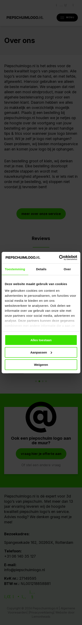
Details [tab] (41, 269)
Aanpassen (41, 352)
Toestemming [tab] (15, 269)
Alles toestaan (41, 340)
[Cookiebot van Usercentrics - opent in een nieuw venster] (59, 257)
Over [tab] (67, 269)
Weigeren (41, 364)
